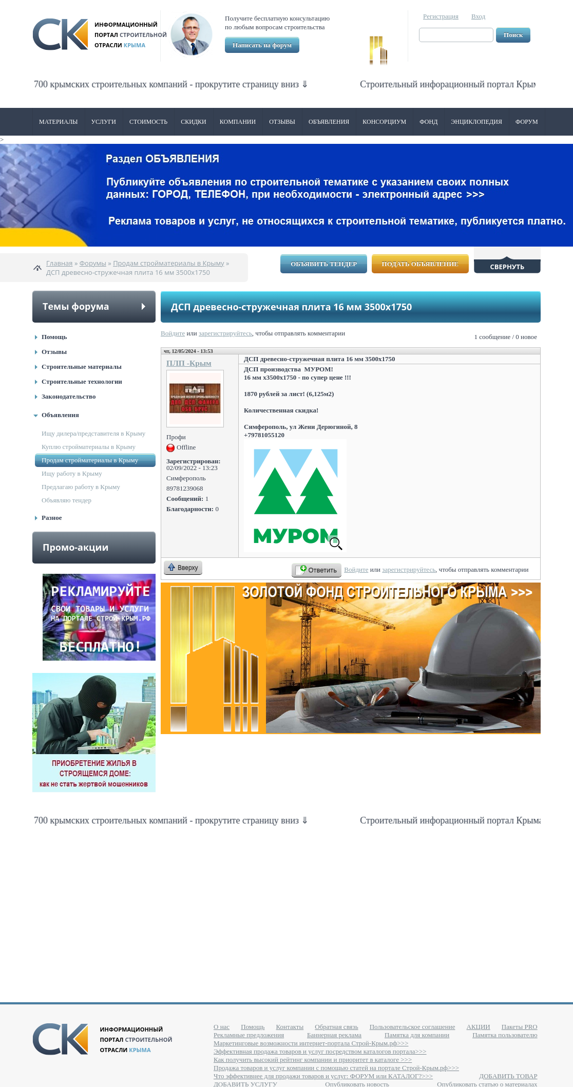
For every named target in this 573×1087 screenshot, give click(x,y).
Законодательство (69, 396)
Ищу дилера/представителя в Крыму (93, 433)
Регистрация (441, 16)
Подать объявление (420, 264)
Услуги (103, 121)
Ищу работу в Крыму (72, 473)
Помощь (54, 337)
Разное (52, 517)
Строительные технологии (82, 381)
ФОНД (428, 121)
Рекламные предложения (249, 1035)
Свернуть (507, 266)
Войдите (173, 333)
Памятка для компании (417, 1035)
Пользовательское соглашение (412, 1026)
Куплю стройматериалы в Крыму (89, 447)
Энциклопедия (476, 121)
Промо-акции (75, 547)
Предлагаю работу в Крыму (81, 487)
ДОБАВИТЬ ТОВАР (508, 1076)
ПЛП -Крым (189, 363)
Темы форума (76, 306)
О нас (222, 1026)
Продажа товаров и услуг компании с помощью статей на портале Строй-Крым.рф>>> (336, 1068)
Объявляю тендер (66, 500)
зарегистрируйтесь (225, 333)
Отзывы (282, 121)
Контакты (290, 1026)
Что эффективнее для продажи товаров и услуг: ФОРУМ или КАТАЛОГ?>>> (323, 1076)
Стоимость (148, 121)
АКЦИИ (478, 1026)
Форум (526, 121)
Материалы (58, 121)
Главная (59, 263)
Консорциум (384, 121)
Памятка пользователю (505, 1035)
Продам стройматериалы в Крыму (168, 263)
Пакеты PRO (520, 1026)
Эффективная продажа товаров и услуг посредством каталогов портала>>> (320, 1051)
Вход (478, 16)
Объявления (329, 121)
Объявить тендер (324, 264)
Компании (238, 121)
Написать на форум (262, 45)
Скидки (193, 121)
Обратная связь (336, 1026)
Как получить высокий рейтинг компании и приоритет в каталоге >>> (313, 1059)
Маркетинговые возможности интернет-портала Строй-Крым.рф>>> (311, 1043)
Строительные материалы (82, 366)
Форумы (93, 263)
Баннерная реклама (334, 1035)
